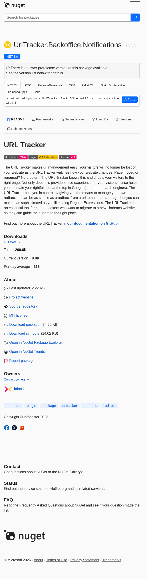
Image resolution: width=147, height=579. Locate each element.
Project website (21, 297)
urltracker (69, 406)
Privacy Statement (84, 560)
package (49, 406)
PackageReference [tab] (50, 85)
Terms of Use (56, 560)
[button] (130, 99)
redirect (109, 406)
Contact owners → (17, 379)
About (38, 560)
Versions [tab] (123, 119)
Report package (21, 361)
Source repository (23, 306)
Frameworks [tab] (42, 119)
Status (11, 483)
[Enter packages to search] (67, 18)
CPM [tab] (72, 85)
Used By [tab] (100, 119)
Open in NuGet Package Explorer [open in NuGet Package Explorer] (35, 342)
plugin (31, 406)
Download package (24, 324)
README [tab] (16, 119)
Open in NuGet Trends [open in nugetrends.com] (27, 351)
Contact (12, 466)
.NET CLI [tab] (12, 85)
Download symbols (24, 333)
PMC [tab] (28, 85)
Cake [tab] (37, 92)
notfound (90, 406)
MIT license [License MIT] (18, 315)
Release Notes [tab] (19, 129)
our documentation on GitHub (92, 223)
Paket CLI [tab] (88, 85)
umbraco (13, 406)
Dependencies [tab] (73, 119)
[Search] (135, 18)
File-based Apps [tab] (17, 92)
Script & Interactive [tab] (113, 85)
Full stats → (12, 242)
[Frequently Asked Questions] (8, 499)
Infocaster (22, 389)
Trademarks (111, 560)
